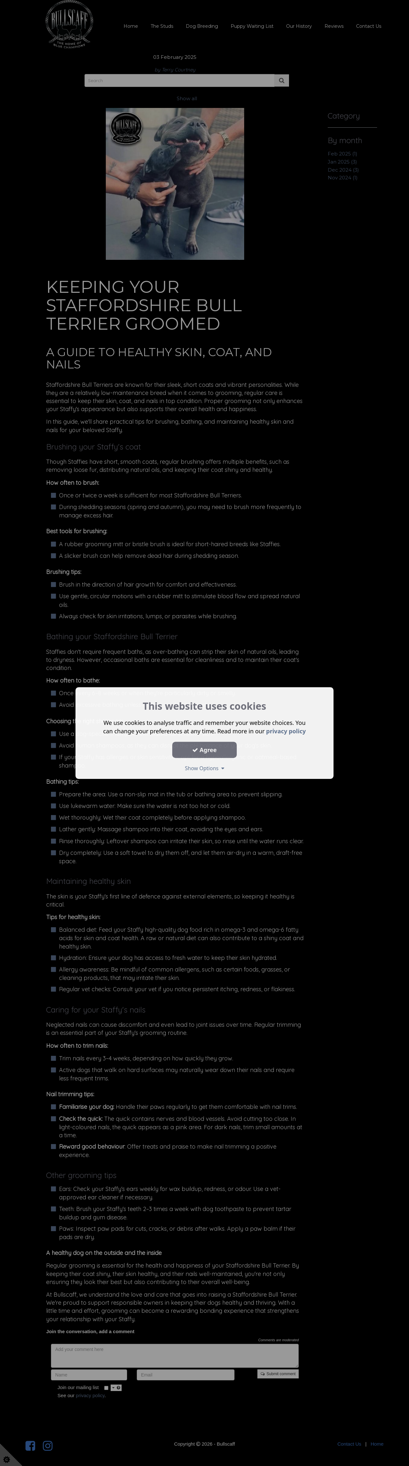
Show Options (204, 768)
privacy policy (286, 731)
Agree (204, 750)
